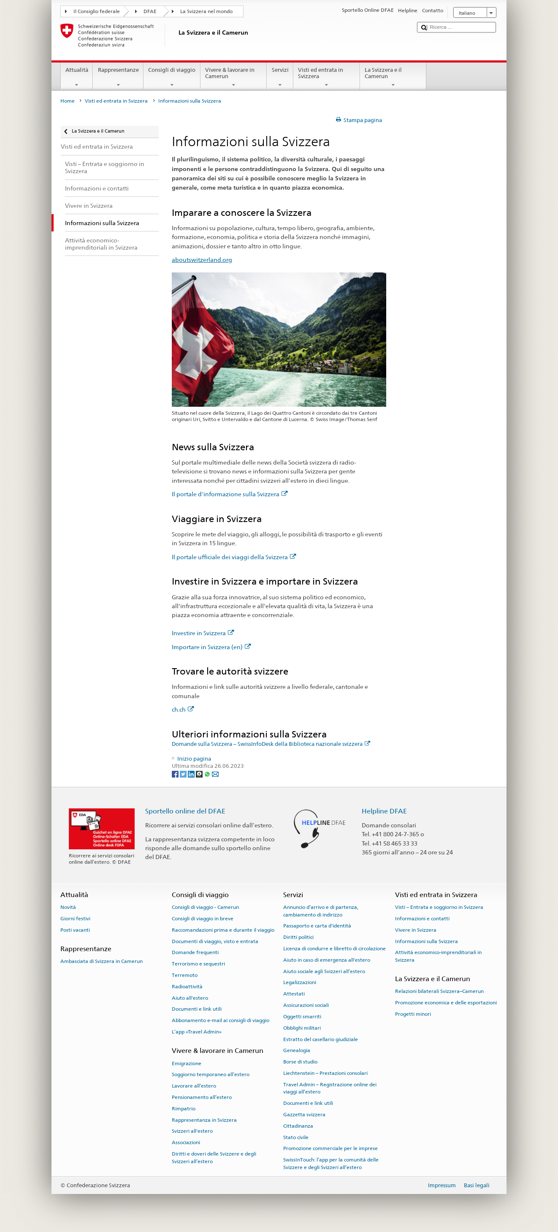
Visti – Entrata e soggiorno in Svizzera (439, 907)
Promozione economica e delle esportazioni (446, 1003)
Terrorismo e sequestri (198, 964)
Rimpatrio (183, 1109)
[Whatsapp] (208, 773)
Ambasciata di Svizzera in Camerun (101, 961)
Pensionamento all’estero (202, 1097)
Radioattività (187, 987)
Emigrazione (186, 1063)
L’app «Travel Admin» (197, 1032)
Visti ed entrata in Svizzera (327, 77)
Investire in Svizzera (203, 632)
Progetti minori (413, 1014)
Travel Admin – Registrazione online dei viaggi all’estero (330, 1088)
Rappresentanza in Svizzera (204, 1120)
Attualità (77, 77)
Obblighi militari (302, 1028)
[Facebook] (176, 773)
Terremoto (185, 975)
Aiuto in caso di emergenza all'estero (326, 960)
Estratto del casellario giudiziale (320, 1039)
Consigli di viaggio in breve (202, 919)
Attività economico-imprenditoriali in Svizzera (438, 956)
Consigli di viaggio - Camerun (205, 907)
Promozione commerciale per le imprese (330, 1148)
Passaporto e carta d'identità (317, 926)
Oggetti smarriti (302, 1017)
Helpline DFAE (384, 811)
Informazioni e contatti (422, 919)
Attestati (294, 994)
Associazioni (186, 1142)
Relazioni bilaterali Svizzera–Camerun (439, 991)
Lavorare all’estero (194, 1086)
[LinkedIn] (192, 773)
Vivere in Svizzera (415, 930)
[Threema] (200, 773)
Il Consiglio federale (96, 11)
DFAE (150, 11)
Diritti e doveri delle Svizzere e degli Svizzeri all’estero (214, 1157)
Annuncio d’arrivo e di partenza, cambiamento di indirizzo (320, 910)
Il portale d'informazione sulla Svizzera (230, 494)
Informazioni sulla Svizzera (426, 941)
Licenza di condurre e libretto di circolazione (334, 949)
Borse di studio (300, 1062)
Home (67, 101)
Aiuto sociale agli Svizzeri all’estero (324, 971)
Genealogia (296, 1050)
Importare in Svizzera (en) (211, 646)
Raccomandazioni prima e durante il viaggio (223, 930)
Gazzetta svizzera (304, 1115)
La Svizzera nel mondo (206, 11)
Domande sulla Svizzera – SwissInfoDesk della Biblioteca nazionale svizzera (271, 744)
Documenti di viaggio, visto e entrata (215, 941)
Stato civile (296, 1137)
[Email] (215, 773)
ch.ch (183, 709)
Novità (68, 907)
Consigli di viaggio (172, 77)
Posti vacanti (75, 930)
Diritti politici (298, 937)
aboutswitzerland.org (202, 259)
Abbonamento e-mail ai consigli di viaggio (220, 1020)
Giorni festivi (75, 919)
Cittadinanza (298, 1126)
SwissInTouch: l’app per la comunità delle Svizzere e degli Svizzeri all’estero (331, 1163)
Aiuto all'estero (190, 998)
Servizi (280, 77)
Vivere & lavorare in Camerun (234, 77)
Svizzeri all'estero (192, 1131)
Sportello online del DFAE (185, 811)
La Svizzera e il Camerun (393, 77)
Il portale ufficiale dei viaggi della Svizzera (234, 556)
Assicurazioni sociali (306, 1005)
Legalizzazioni (299, 982)
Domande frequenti (195, 952)
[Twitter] (184, 773)
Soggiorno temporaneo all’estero (210, 1074)
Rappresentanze (118, 77)
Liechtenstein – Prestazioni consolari (325, 1073)
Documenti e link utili (197, 1009)
